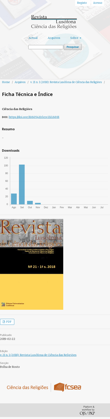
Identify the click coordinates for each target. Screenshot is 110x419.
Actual (33, 38)
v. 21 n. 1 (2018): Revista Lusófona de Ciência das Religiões (66, 82)
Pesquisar (73, 46)
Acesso (97, 3)
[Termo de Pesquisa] (45, 47)
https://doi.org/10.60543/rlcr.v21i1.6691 (34, 117)
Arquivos (54, 38)
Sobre (74, 38)
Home (6, 82)
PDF (8, 321)
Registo (82, 3)
